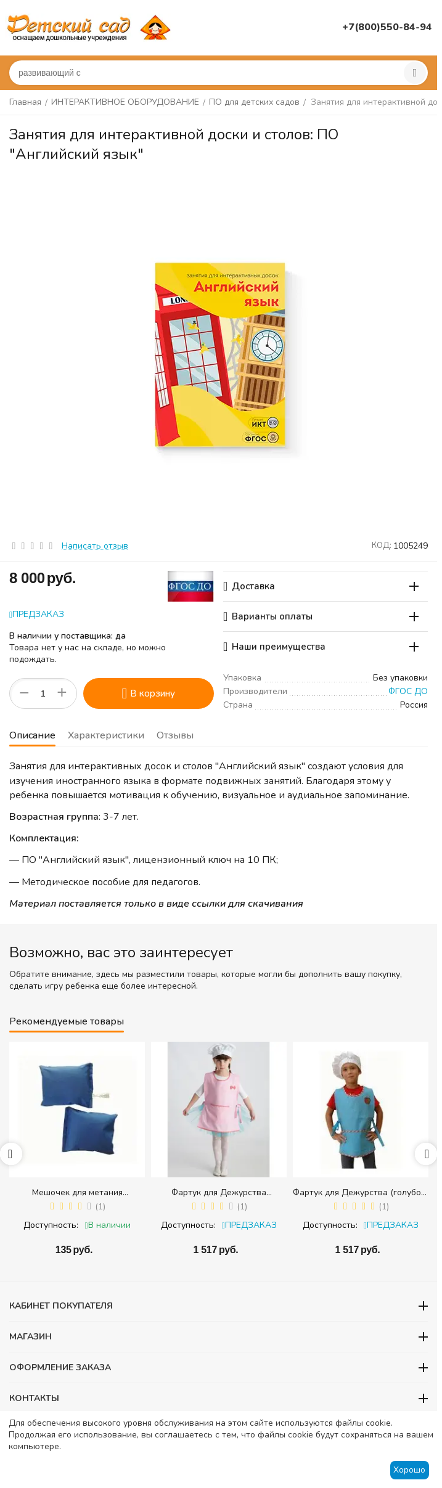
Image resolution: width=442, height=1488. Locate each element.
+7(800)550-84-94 (387, 27)
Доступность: (50, 1225)
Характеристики (106, 735)
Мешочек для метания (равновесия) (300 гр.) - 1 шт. (77, 1192)
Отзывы (175, 735)
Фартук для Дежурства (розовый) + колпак (218, 1192)
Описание (32, 735)
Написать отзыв (95, 545)
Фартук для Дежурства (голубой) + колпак (360, 1192)
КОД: (381, 545)
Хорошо (409, 1470)
